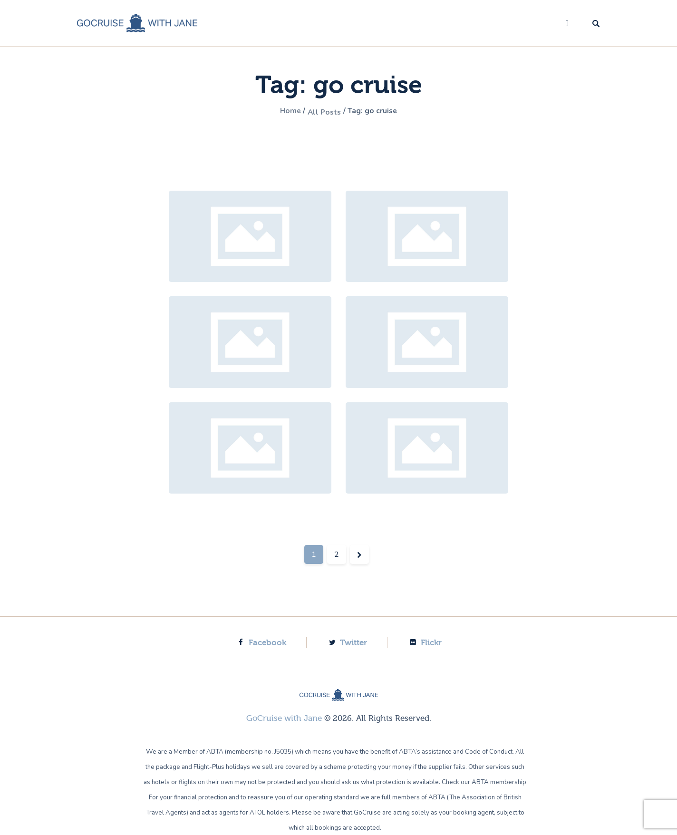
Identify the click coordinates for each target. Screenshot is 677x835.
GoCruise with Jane (284, 717)
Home (284, 112)
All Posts (322, 111)
